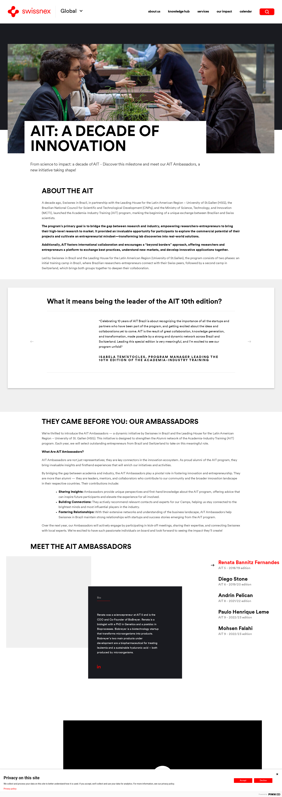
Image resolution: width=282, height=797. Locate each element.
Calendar (246, 11)
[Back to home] (29, 12)
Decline (263, 780)
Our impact (224, 11)
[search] (267, 11)
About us (154, 11)
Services (203, 11)
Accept (243, 780)
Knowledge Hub (179, 11)
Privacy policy (10, 789)
